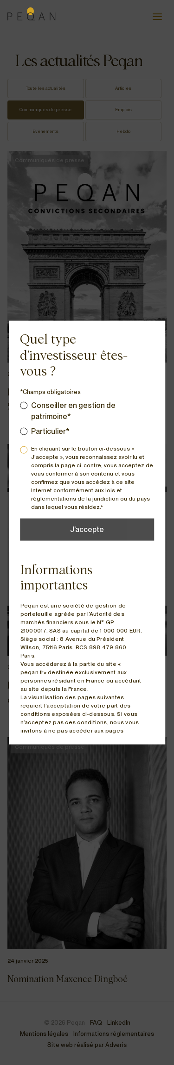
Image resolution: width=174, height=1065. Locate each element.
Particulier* (50, 430)
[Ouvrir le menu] (157, 16)
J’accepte (87, 529)
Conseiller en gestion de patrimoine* (73, 410)
